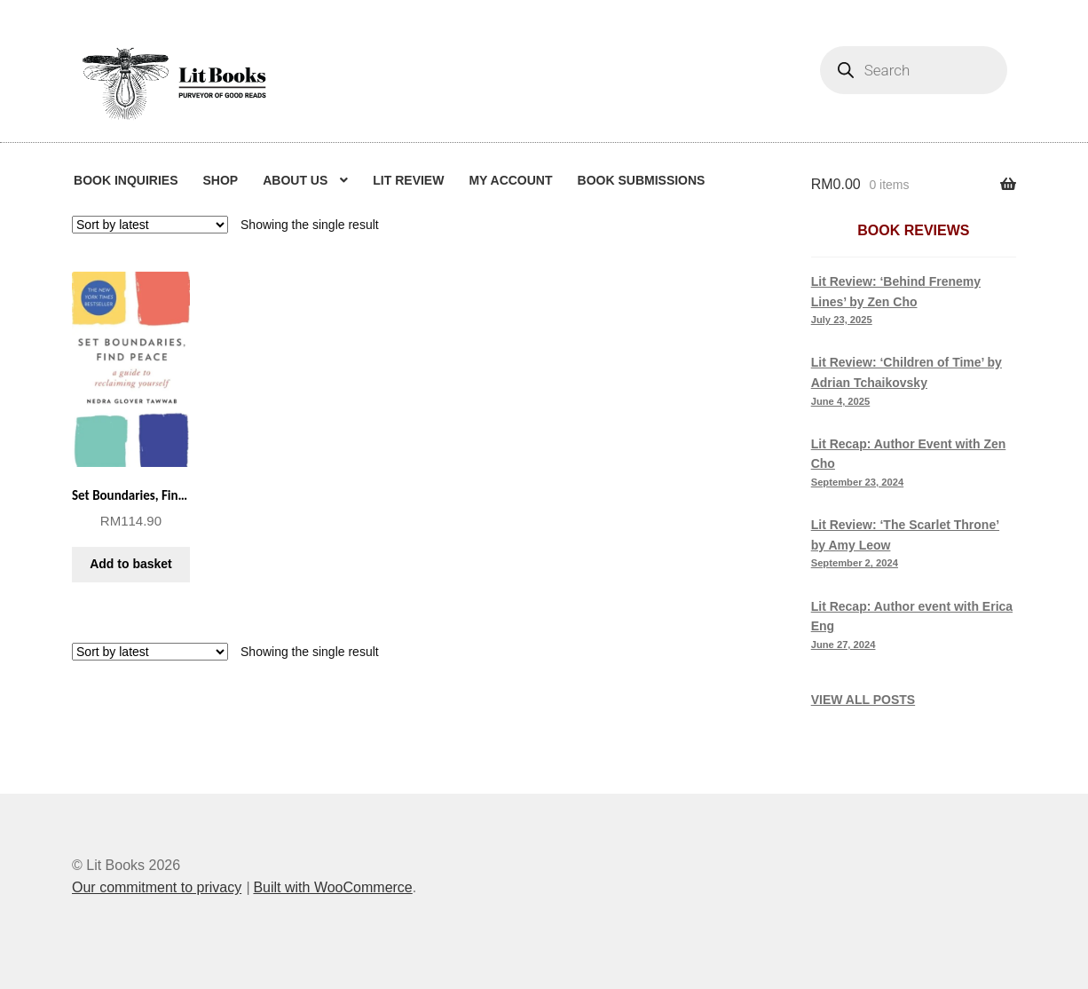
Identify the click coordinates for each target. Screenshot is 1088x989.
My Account (510, 180)
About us (295, 180)
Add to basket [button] (131, 564)
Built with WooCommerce (332, 887)
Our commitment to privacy (156, 887)
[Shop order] (150, 224)
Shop (220, 180)
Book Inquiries (125, 180)
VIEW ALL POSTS (863, 699)
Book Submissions (642, 180)
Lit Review (408, 180)
